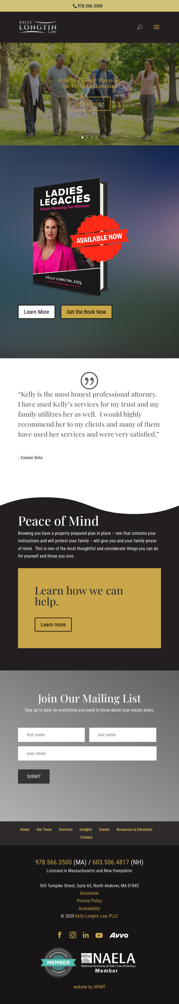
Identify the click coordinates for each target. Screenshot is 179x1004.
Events (104, 829)
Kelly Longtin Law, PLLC (96, 916)
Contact (86, 837)
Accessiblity (89, 908)
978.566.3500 (90, 6)
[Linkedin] (86, 936)
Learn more (53, 694)
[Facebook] (59, 936)
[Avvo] (119, 936)
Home (24, 829)
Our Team (44, 829)
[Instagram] (73, 936)
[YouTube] (99, 936)
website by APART (89, 987)
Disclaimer (89, 893)
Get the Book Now (86, 312)
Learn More (36, 312)
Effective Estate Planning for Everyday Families (89, 86)
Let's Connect (89, 107)
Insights (86, 829)
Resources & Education (134, 829)
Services (65, 829)
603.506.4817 (111, 862)
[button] (156, 30)
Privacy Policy (89, 900)
